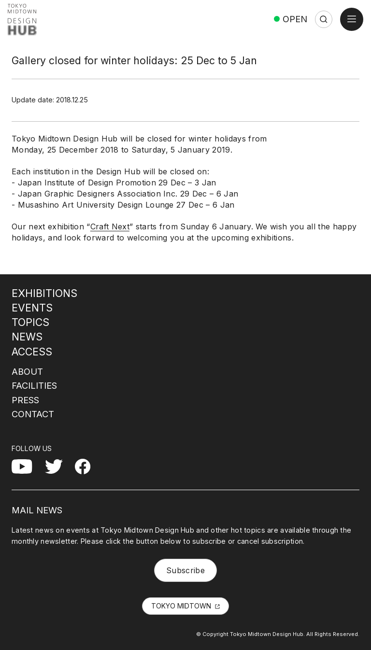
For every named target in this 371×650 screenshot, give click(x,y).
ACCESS (32, 351)
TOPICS (30, 322)
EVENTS (32, 307)
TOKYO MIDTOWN (181, 606)
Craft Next (109, 226)
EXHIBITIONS (44, 293)
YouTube (28, 464)
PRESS (25, 400)
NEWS (27, 336)
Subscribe (185, 570)
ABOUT (27, 371)
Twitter (57, 464)
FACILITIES (34, 385)
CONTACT (33, 414)
